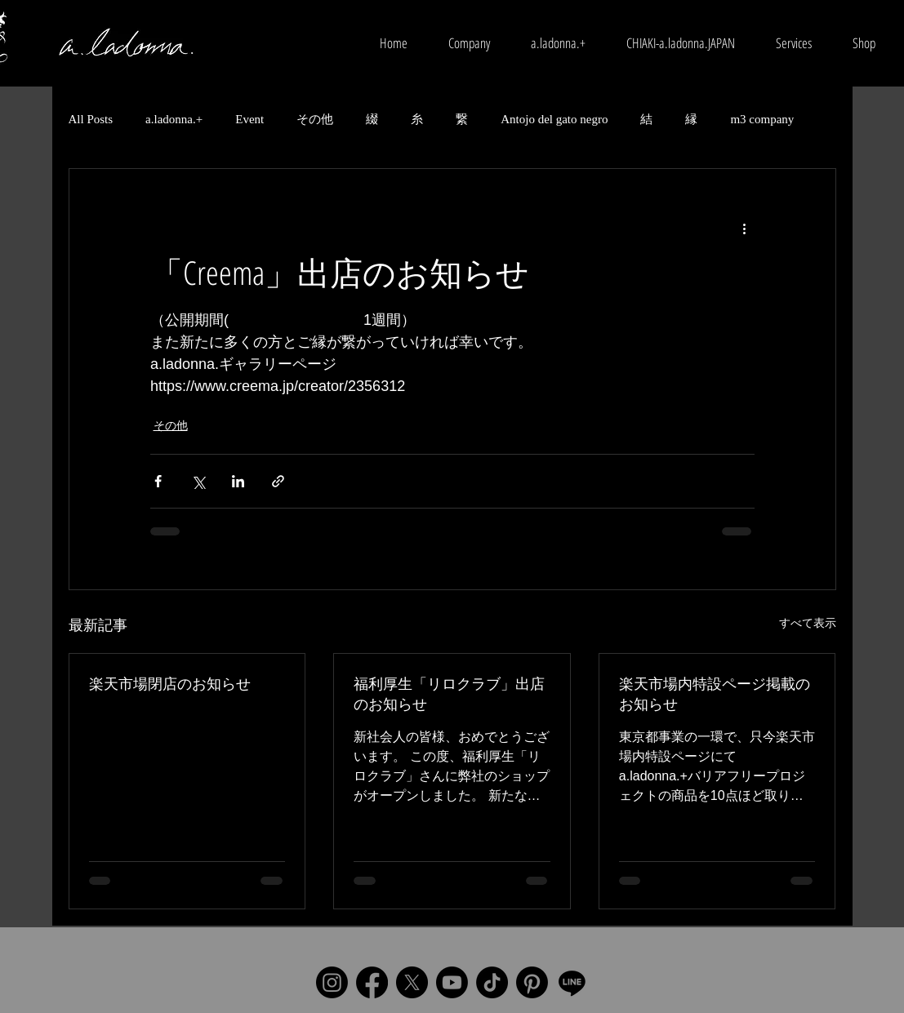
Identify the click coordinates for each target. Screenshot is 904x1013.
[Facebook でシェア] (158, 481)
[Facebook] (372, 982)
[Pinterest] (532, 982)
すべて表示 (807, 622)
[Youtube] (452, 982)
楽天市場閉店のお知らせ (170, 683)
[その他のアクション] (745, 228)
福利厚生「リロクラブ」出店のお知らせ (449, 693)
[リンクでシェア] (278, 481)
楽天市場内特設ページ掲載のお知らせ (714, 693)
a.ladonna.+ (174, 119)
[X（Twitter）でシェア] (198, 481)
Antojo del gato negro (554, 119)
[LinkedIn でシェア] (238, 481)
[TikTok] (492, 982)
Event (249, 119)
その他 (314, 119)
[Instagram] (332, 982)
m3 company (762, 119)
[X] (412, 982)
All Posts (91, 119)
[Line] (572, 982)
